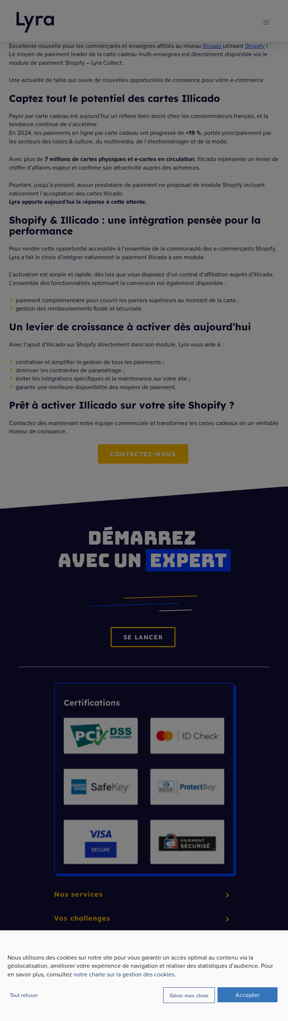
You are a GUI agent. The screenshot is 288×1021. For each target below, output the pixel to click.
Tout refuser (24, 995)
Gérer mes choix (189, 995)
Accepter (248, 995)
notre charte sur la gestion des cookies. (125, 974)
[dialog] (144, 975)
